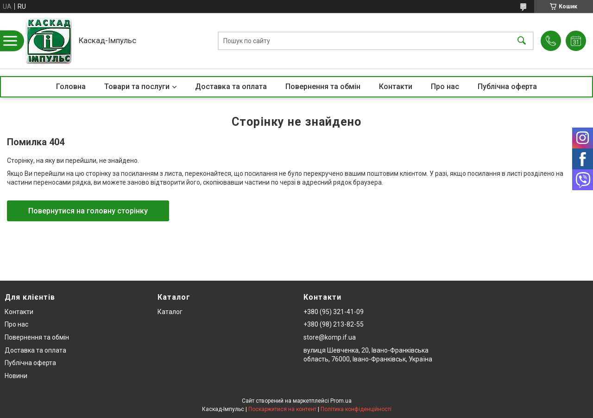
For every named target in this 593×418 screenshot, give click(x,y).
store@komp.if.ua (329, 337)
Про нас (445, 86)
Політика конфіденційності (356, 409)
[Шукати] (522, 41)
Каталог (170, 311)
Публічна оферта (507, 86)
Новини (16, 375)
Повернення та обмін (322, 86)
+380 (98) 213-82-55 (333, 324)
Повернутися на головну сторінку (88, 210)
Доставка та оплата (231, 86)
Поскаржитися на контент (282, 409)
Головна (71, 86)
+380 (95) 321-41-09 (333, 311)
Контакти (395, 86)
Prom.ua (341, 401)
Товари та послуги (137, 86)
